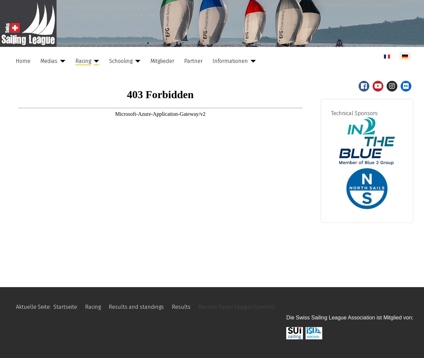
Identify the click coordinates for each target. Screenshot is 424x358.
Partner (193, 61)
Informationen (230, 61)
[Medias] (61, 61)
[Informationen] (252, 61)
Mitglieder (162, 61)
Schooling (120, 61)
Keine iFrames (160, 177)
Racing (83, 61)
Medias (48, 61)
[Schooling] (136, 61)
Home (23, 61)
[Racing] (95, 61)
